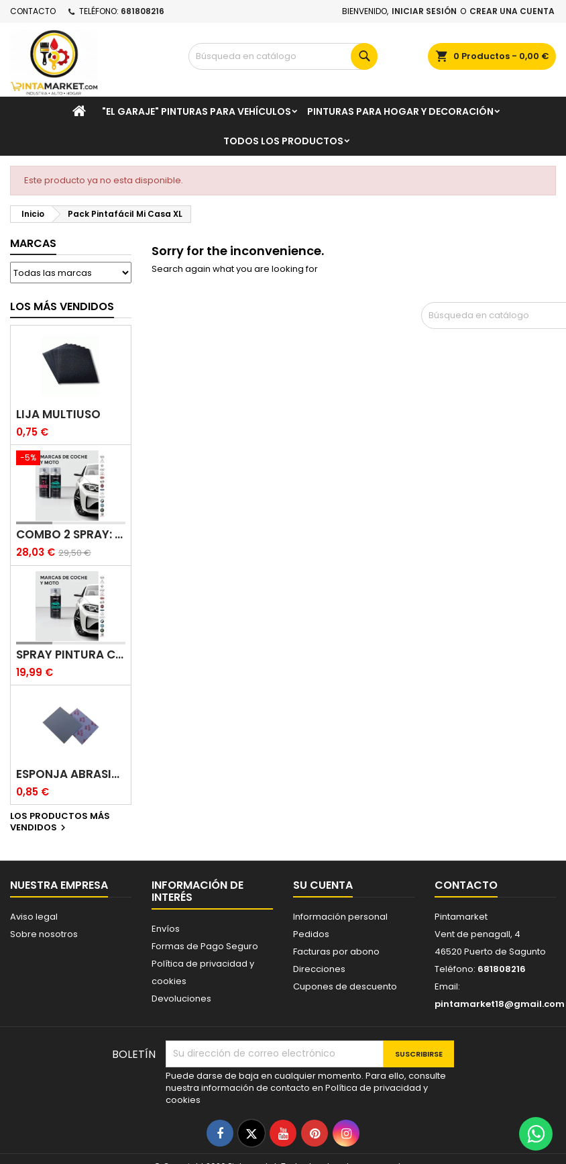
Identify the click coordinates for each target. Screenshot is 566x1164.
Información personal (340, 916)
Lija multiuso (58, 414)
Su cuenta (323, 885)
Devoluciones (181, 998)
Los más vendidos (62, 306)
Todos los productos (283, 141)
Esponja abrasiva (70, 774)
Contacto (33, 11)
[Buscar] (282, 56)
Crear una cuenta (512, 11)
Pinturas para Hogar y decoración (400, 111)
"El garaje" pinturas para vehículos (196, 111)
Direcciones (319, 969)
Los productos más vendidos (60, 822)
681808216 (142, 11)
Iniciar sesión (424, 11)
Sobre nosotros (44, 934)
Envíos (166, 928)
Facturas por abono (336, 951)
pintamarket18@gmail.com (500, 1004)
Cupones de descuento (345, 986)
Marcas (33, 243)
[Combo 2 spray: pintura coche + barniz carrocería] (70, 459)
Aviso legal (34, 916)
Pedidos (311, 934)
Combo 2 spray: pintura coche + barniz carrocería (70, 534)
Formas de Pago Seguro (205, 946)
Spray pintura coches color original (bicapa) (70, 655)
